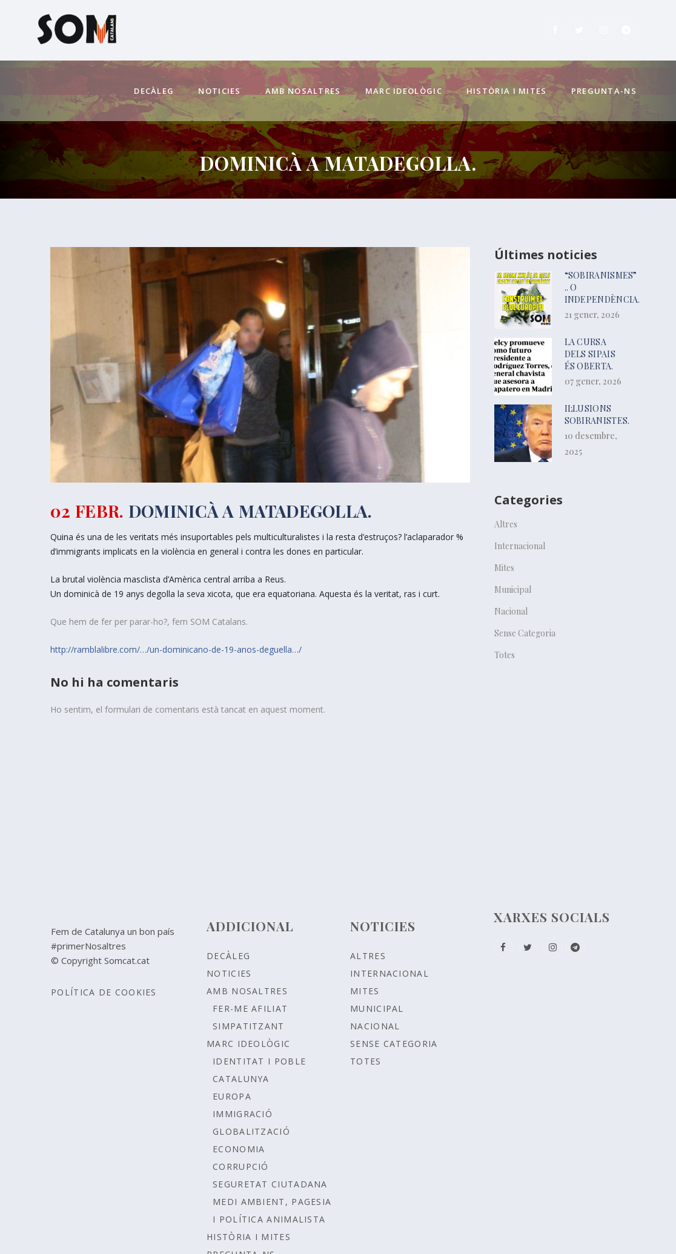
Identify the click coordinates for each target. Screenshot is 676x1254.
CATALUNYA (241, 1078)
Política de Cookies (104, 992)
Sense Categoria (524, 633)
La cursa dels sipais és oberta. (590, 354)
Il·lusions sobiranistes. (597, 414)
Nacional (511, 611)
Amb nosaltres (247, 991)
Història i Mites (249, 1236)
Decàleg (228, 956)
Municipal (512, 589)
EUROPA (232, 1096)
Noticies (229, 973)
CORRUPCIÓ (241, 1166)
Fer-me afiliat (250, 1008)
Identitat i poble (259, 1061)
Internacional (519, 546)
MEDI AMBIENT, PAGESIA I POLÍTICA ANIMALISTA (272, 1210)
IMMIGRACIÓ (243, 1114)
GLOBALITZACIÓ (251, 1131)
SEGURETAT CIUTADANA (270, 1184)
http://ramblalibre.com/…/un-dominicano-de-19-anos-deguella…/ (176, 649)
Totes (504, 655)
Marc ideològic (248, 1043)
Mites (504, 567)
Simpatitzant (249, 1026)
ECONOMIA (239, 1149)
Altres (505, 524)
